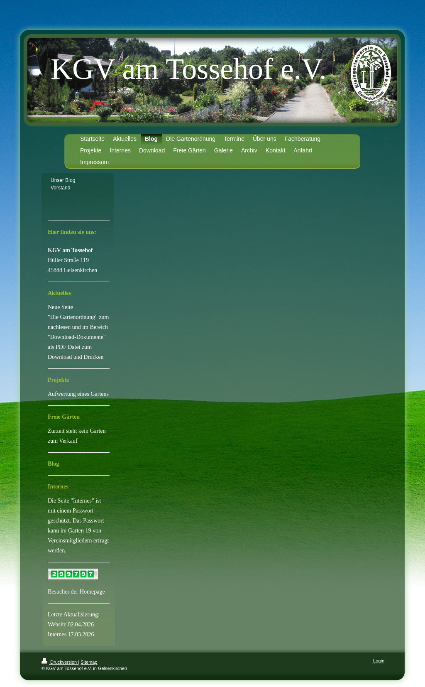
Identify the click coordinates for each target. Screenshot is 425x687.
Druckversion (60, 662)
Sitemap (89, 662)
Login (378, 660)
